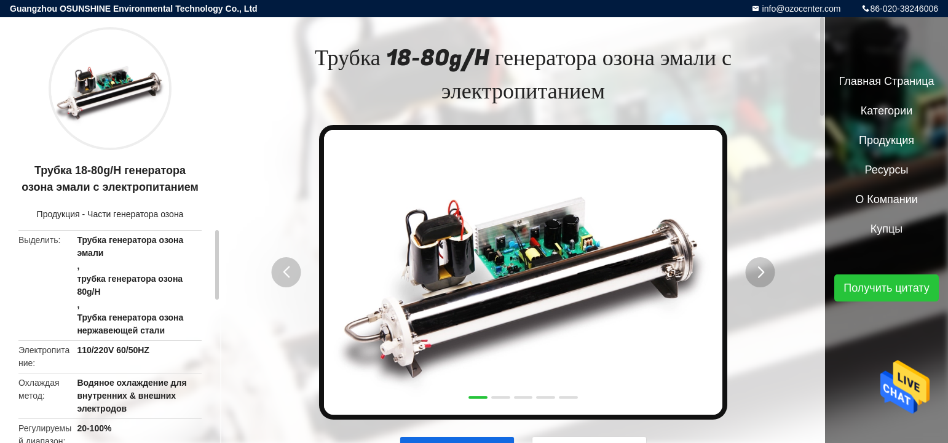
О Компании (886, 199)
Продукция (58, 214)
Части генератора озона (135, 214)
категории (886, 111)
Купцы (887, 229)
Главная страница (886, 81)
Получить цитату (886, 288)
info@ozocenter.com (800, 9)
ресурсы (887, 170)
